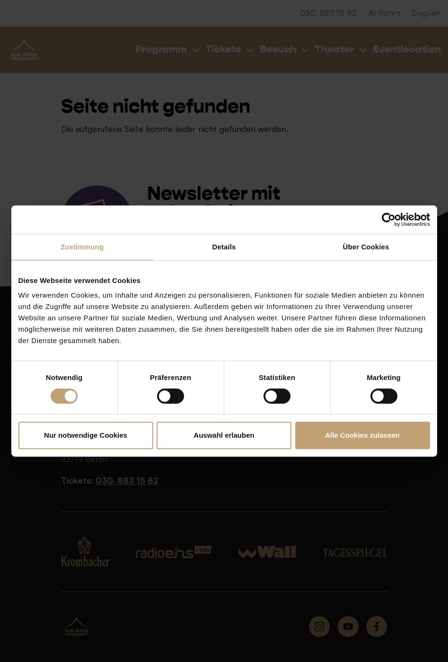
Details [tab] (224, 247)
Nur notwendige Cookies (85, 435)
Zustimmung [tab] (82, 247)
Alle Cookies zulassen (362, 435)
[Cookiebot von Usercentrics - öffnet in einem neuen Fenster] (388, 219)
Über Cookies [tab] (366, 247)
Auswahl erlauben (223, 435)
